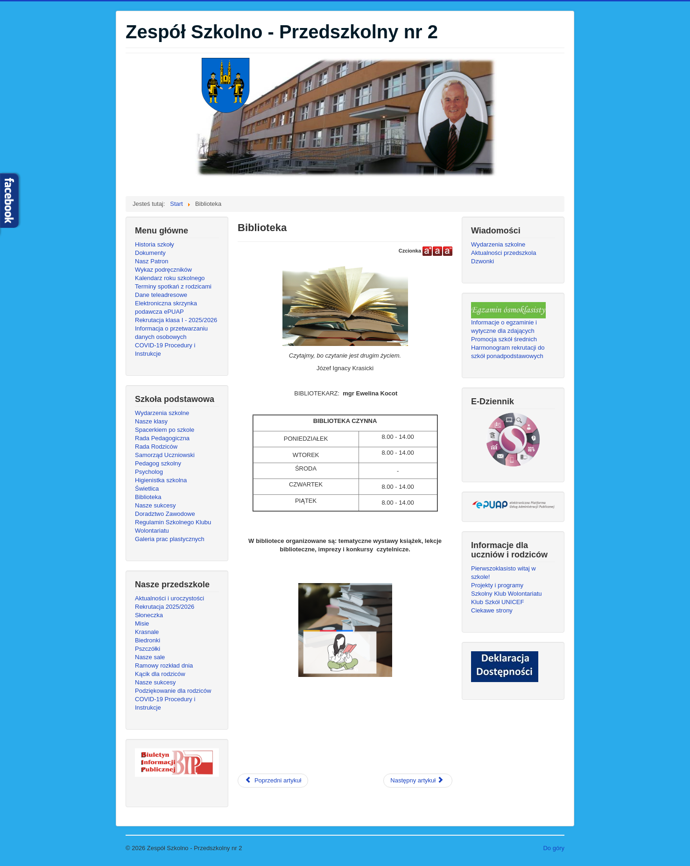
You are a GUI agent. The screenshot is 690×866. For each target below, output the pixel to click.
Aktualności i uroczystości (169, 598)
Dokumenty (150, 252)
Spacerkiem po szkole (164, 429)
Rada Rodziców (156, 446)
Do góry (553, 848)
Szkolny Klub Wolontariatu (506, 593)
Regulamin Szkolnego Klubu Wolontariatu (173, 526)
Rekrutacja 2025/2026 (164, 606)
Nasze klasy (151, 421)
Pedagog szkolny (158, 463)
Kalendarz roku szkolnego (170, 278)
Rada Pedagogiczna (162, 438)
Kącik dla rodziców (160, 673)
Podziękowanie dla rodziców (173, 690)
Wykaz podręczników (163, 269)
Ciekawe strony (492, 610)
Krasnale (147, 631)
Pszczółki (147, 648)
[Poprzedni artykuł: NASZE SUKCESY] (273, 781)
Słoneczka (149, 615)
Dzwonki (482, 261)
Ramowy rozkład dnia (164, 665)
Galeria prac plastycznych (169, 538)
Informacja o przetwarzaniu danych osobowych (171, 332)
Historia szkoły (154, 244)
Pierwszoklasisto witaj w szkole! (503, 572)
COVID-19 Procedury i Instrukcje (165, 349)
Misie (142, 623)
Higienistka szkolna (161, 480)
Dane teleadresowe (161, 294)
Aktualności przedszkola (503, 252)
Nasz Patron (152, 261)
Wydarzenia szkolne (162, 412)
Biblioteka (148, 496)
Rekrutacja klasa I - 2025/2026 (176, 320)
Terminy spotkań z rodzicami (173, 286)
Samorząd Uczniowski (165, 454)
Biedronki (147, 640)
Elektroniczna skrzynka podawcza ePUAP (166, 307)
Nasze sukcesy (155, 505)
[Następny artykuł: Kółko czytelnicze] (417, 781)
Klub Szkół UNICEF (497, 601)
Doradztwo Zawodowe (165, 513)
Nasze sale (150, 657)
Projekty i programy (497, 585)
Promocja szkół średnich (504, 339)
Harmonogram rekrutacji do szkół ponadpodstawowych (508, 351)
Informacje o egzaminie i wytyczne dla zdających (504, 326)
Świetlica (147, 488)
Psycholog (149, 471)
